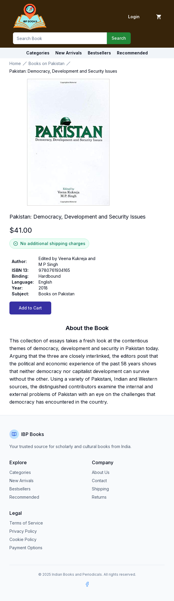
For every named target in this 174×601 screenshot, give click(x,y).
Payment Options (25, 547)
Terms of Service (26, 522)
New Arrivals (21, 480)
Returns (99, 497)
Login (134, 16)
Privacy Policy (23, 531)
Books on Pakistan (46, 63)
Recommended (24, 497)
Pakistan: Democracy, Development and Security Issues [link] (63, 71)
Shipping (100, 488)
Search (119, 38)
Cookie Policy (23, 539)
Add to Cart (30, 307)
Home (15, 63)
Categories (37, 52)
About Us (101, 472)
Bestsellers (20, 488)
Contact (99, 480)
